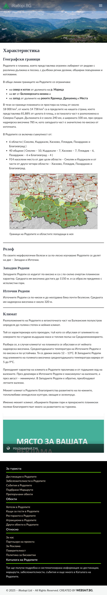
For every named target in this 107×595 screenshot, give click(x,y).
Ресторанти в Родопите (21, 515)
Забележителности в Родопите (26, 480)
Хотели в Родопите (18, 507)
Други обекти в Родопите (22, 524)
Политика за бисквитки (21, 555)
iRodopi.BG (17, 6)
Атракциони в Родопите (21, 520)
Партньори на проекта (20, 541)
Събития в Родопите (19, 485)
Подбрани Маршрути (19, 489)
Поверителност (16, 550)
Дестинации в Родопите (21, 476)
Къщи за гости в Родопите (22, 511)
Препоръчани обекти (19, 494)
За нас (10, 537)
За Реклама (13, 546)
